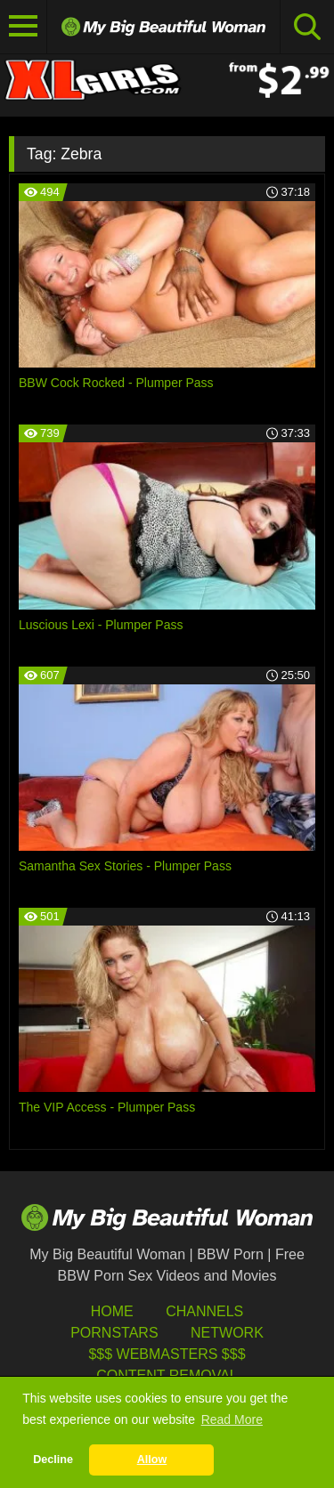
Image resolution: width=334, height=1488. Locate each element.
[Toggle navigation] (23, 26)
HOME (112, 1311)
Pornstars (114, 1332)
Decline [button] (53, 1459)
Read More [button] (232, 1419)
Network (227, 1332)
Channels (204, 1311)
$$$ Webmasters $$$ (166, 1354)
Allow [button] (152, 1459)
